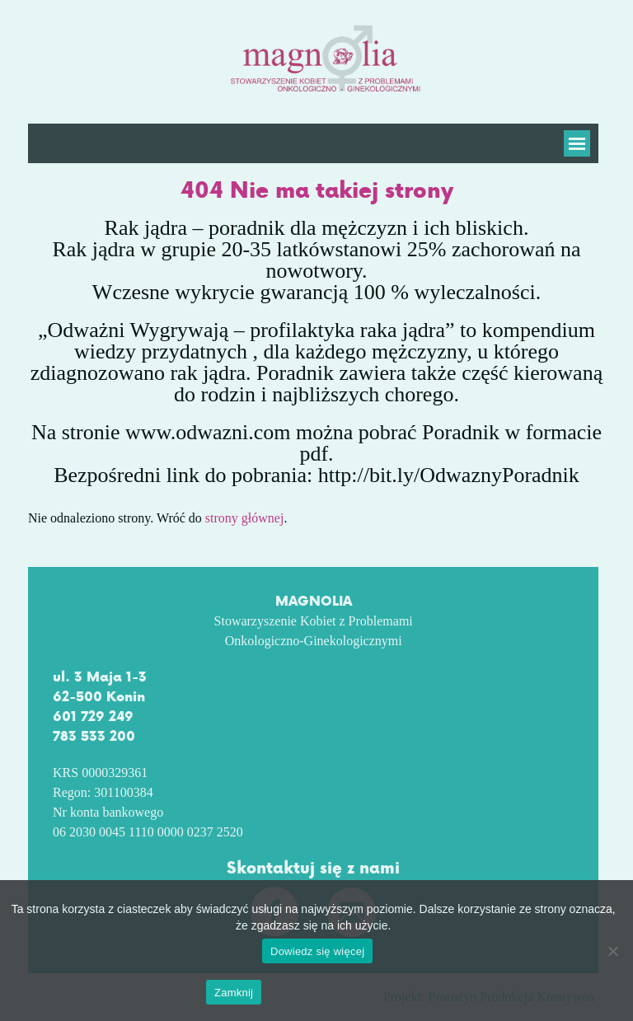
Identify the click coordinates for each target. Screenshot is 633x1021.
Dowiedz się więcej (320, 951)
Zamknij (233, 992)
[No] (612, 951)
